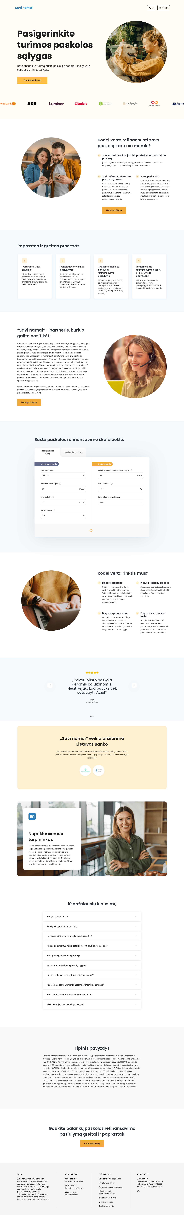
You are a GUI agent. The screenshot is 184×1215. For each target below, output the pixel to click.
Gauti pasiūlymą (32, 80)
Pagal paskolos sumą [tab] (50, 453)
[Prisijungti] (163, 7)
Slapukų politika (106, 1202)
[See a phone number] (151, 7)
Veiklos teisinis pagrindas (110, 1179)
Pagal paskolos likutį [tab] (73, 452)
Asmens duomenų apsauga (110, 1187)
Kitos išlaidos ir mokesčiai (109, 497)
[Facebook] (138, 1192)
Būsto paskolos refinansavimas (71, 1193)
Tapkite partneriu (106, 1206)
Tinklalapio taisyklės (107, 1198)
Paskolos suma (47, 470)
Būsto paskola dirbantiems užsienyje (74, 1186)
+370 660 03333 (155, 1184)
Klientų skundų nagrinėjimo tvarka (107, 1192)
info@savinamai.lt (154, 1186)
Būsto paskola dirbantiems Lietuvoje (74, 1180)
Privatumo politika (106, 1183)
